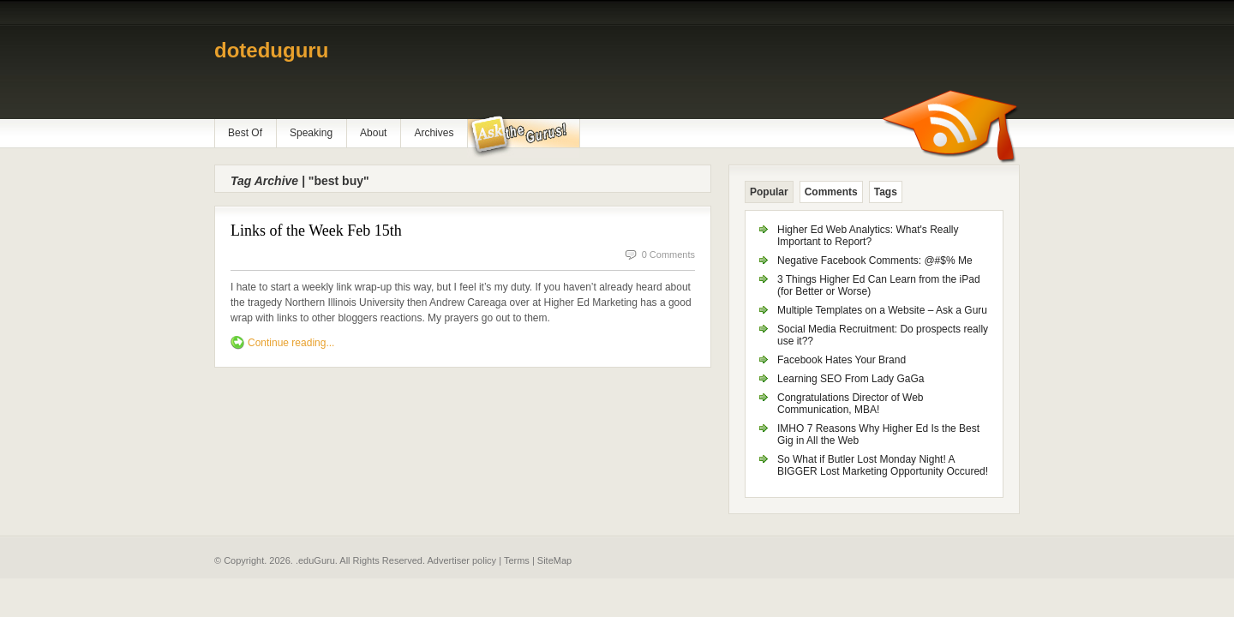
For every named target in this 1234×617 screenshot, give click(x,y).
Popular (769, 192)
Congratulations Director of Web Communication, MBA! (850, 404)
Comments (831, 192)
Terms (517, 560)
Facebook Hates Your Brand (841, 360)
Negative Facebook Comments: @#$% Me (875, 261)
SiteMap (554, 560)
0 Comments (668, 254)
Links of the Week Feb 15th (316, 230)
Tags (885, 192)
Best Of (245, 133)
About (373, 133)
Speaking (311, 133)
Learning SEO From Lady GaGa (850, 379)
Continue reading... (291, 343)
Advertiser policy (461, 560)
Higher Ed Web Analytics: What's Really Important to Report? (868, 236)
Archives (433, 133)
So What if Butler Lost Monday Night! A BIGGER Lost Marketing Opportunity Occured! (882, 465)
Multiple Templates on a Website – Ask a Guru (882, 310)
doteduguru (271, 50)
